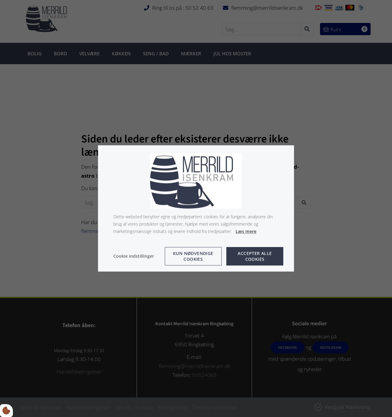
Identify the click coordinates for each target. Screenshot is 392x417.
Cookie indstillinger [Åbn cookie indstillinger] (133, 256)
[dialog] (196, 208)
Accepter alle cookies (255, 256)
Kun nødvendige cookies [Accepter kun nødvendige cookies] (193, 256)
